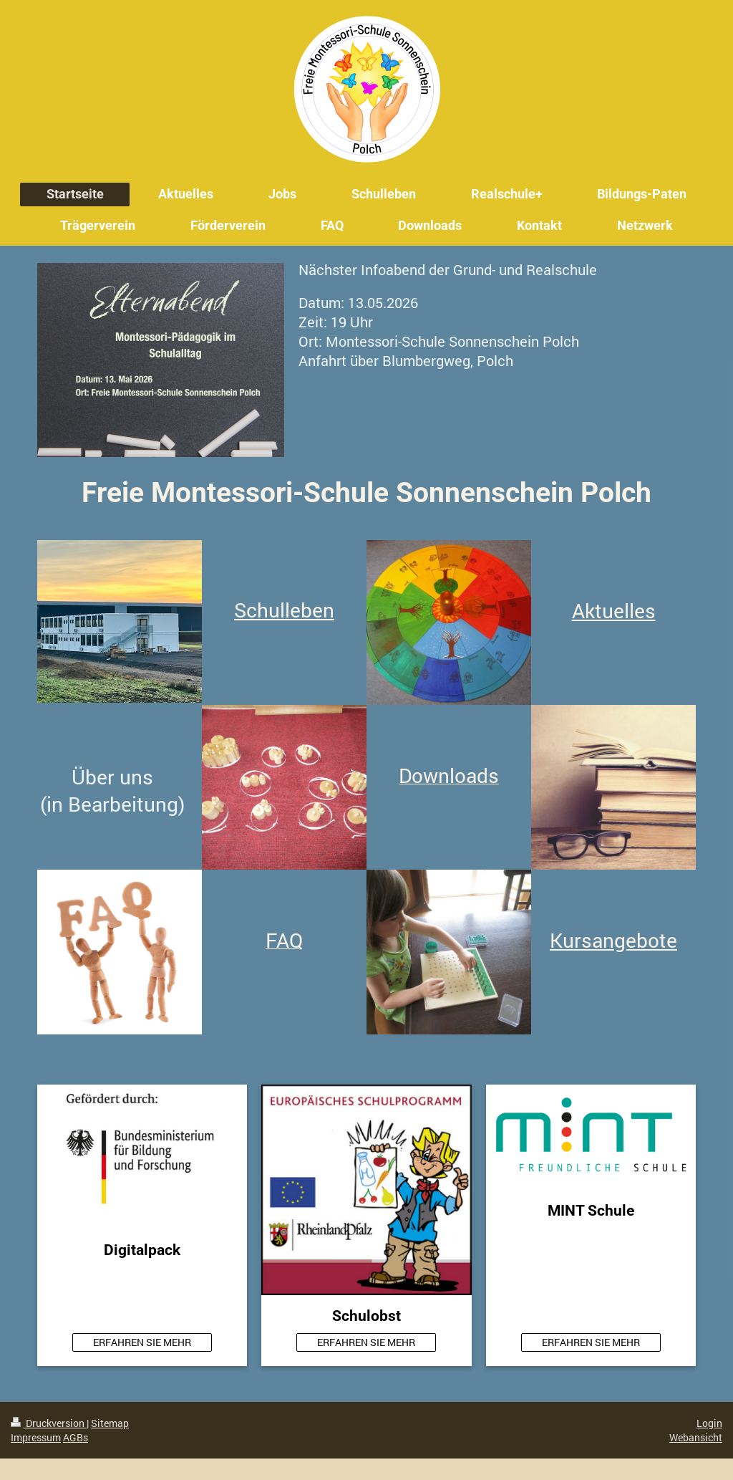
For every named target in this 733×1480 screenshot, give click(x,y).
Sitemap (110, 1423)
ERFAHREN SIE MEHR (142, 1342)
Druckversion (49, 1423)
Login (709, 1423)
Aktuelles (614, 610)
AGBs (75, 1437)
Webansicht (695, 1437)
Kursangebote (613, 940)
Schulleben (284, 610)
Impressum (36, 1437)
